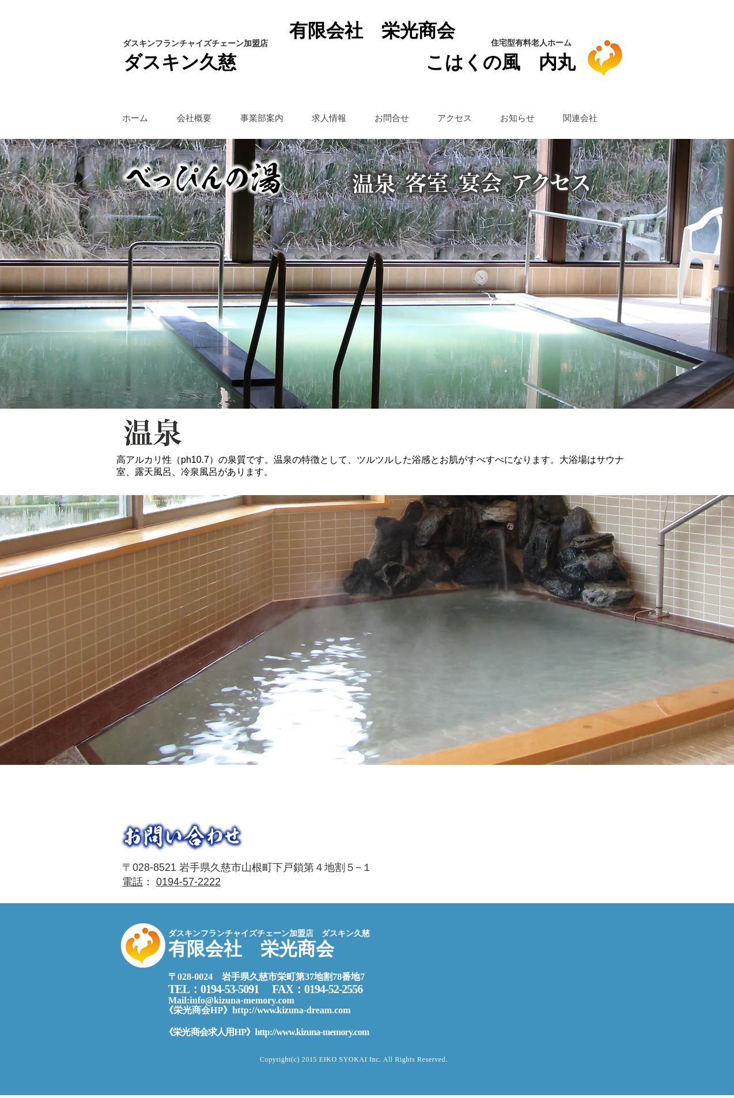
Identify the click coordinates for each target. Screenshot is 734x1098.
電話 (132, 882)
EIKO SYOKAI (344, 1059)
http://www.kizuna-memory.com (312, 1032)
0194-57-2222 (188, 882)
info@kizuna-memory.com (242, 1000)
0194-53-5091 (229, 989)
